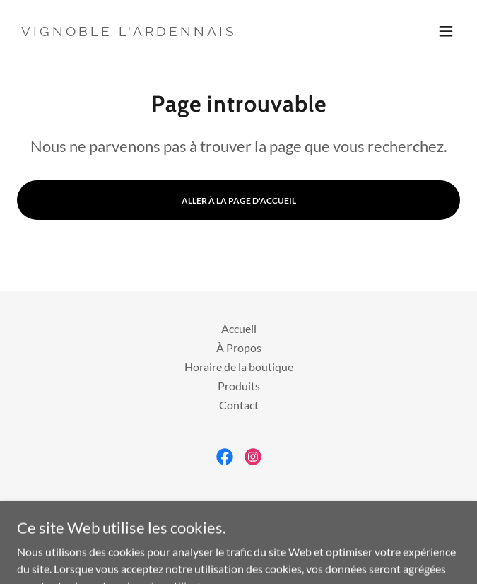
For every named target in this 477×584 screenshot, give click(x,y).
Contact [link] (239, 404)
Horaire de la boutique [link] (238, 366)
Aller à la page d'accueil (239, 200)
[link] (128, 31)
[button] (446, 31)
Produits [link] (239, 385)
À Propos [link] (238, 347)
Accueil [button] (239, 328)
